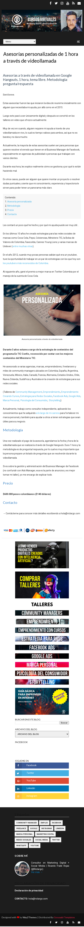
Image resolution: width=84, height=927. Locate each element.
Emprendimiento (51, 392)
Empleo (44, 823)
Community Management (28, 392)
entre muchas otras (23, 247)
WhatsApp (21, 846)
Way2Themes (30, 918)
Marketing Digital (45, 835)
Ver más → (36, 873)
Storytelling (55, 401)
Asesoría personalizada (19, 202)
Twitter (56, 840)
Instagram (46, 829)
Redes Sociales (23, 840)
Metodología (13, 206)
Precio (10, 210)
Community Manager (26, 823)
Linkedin (60, 829)
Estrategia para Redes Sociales (36, 396)
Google (33, 829)
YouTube (34, 846)
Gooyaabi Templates (64, 918)
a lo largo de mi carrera (48, 413)
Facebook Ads (60, 396)
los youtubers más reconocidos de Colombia (25, 264)
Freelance (21, 829)
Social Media (41, 840)
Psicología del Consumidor (34, 401)
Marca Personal (11, 401)
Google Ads (74, 396)
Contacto (12, 215)
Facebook (56, 823)
